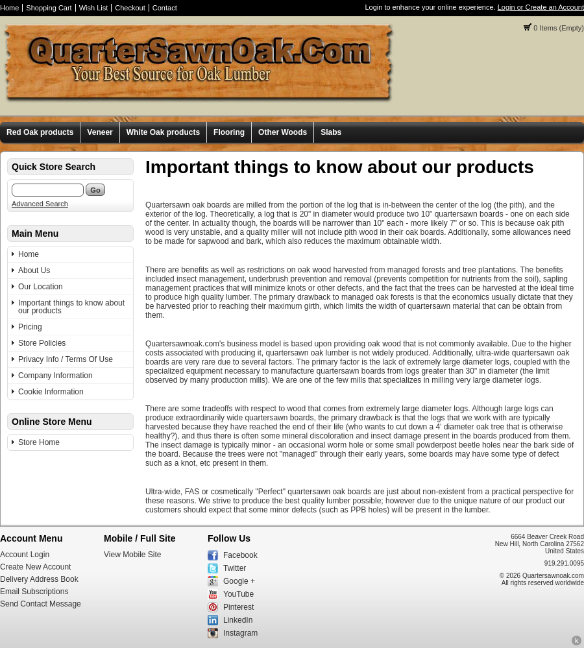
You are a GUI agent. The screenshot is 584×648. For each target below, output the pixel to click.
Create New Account (35, 566)
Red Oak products (39, 132)
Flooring (229, 132)
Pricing (30, 326)
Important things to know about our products (71, 306)
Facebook (240, 555)
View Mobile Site (133, 554)
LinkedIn (237, 620)
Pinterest (238, 607)
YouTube (238, 594)
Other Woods (282, 132)
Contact (164, 8)
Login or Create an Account (541, 7)
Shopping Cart (48, 8)
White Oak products (163, 132)
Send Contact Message (40, 603)
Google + (239, 581)
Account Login (24, 554)
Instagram (240, 633)
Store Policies (42, 343)
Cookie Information (51, 391)
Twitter (234, 568)
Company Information (55, 375)
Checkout (130, 8)
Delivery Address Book (39, 579)
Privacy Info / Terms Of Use (65, 359)
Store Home (39, 442)
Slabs (331, 132)
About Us (34, 270)
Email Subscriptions (34, 591)
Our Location (40, 286)
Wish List (93, 8)
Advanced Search (40, 204)
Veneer (99, 132)
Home (9, 8)
